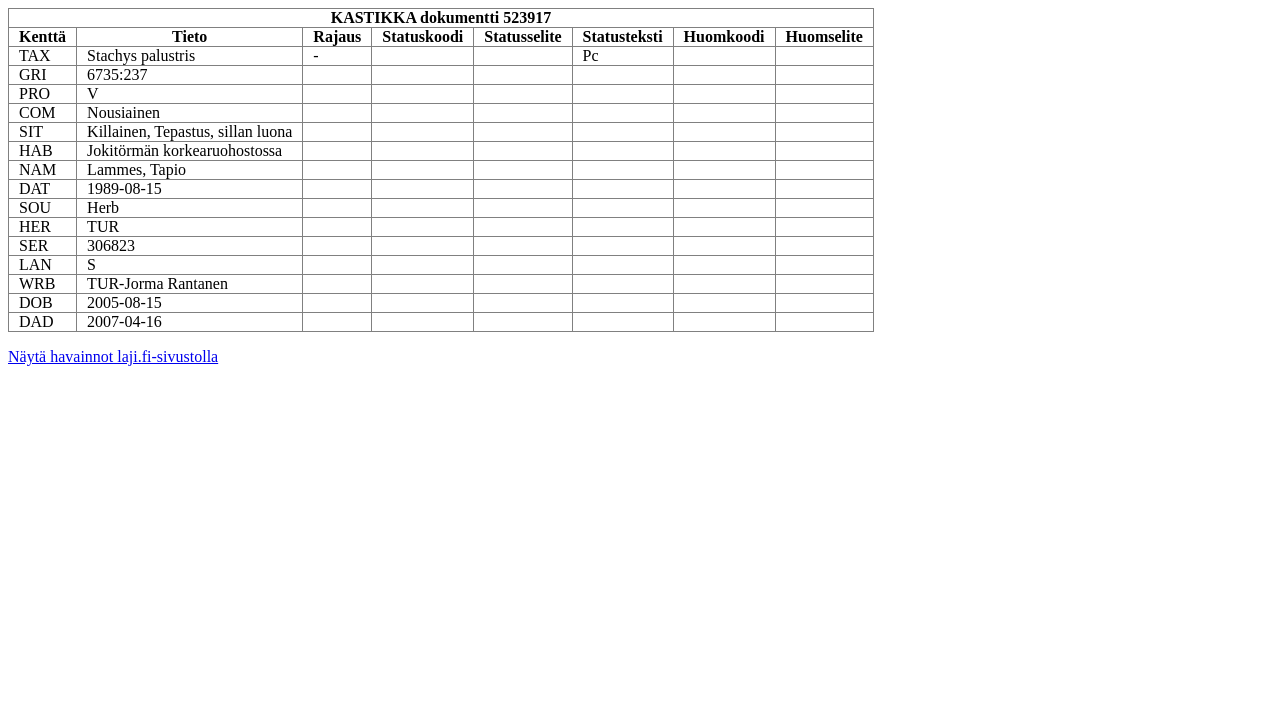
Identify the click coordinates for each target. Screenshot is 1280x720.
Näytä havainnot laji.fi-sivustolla (113, 356)
